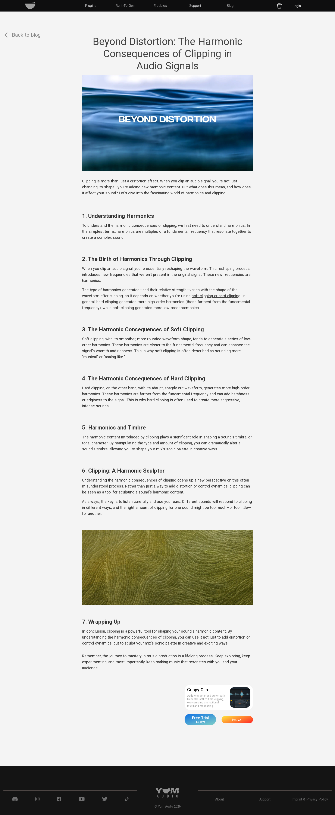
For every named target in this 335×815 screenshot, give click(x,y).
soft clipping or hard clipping (216, 296)
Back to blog (22, 35)
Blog (230, 6)
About (219, 799)
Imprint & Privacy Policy (310, 799)
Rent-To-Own (125, 6)
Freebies (160, 6)
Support (195, 6)
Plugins (90, 6)
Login (296, 6)
